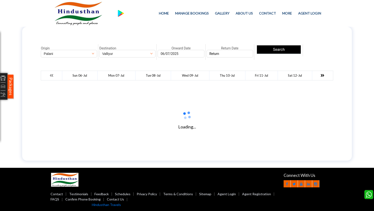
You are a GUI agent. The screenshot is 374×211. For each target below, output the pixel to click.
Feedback (101, 194)
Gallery (222, 13)
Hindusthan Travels (106, 205)
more (287, 13)
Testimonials (78, 194)
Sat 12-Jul (295, 75)
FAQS (55, 199)
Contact (267, 13)
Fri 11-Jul (261, 75)
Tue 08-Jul (153, 75)
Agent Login (309, 13)
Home (164, 13)
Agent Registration (256, 194)
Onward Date (181, 48)
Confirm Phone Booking (83, 199)
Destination (107, 48)
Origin (45, 48)
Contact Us (115, 199)
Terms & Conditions (178, 194)
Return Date (230, 48)
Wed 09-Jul (190, 75)
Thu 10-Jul (227, 75)
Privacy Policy (147, 194)
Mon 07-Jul (116, 75)
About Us (244, 13)
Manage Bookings (192, 13)
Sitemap (205, 194)
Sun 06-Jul (80, 75)
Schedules (122, 194)
